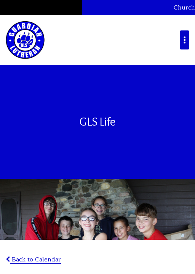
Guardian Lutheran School (25, 40)
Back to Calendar (33, 259)
